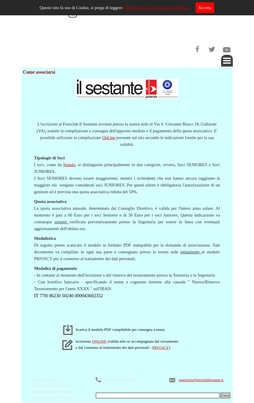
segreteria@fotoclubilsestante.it (201, 380)
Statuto (69, 164)
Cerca (225, 395)
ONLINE (99, 341)
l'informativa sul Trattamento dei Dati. (156, 7)
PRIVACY (160, 347)
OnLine (108, 137)
